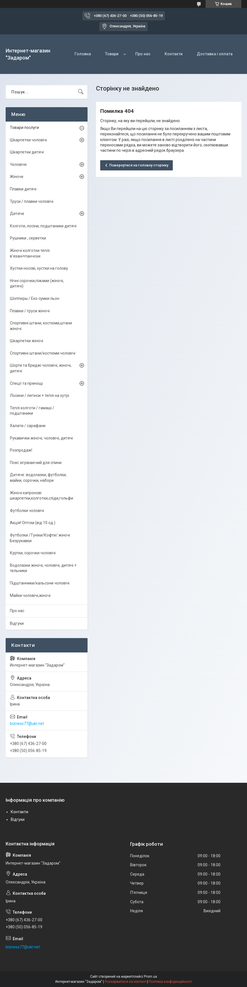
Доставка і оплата (215, 54)
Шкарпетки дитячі (27, 152)
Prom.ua (150, 977)
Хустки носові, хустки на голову (39, 268)
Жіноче (16, 176)
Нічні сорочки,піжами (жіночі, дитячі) (37, 283)
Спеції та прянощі (26, 383)
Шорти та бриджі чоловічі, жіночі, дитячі (40, 368)
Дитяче (17, 213)
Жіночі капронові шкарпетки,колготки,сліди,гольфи (41, 496)
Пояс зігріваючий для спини (36, 462)
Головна (83, 54)
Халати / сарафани (27, 425)
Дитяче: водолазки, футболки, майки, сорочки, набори (38, 477)
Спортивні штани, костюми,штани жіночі (41, 326)
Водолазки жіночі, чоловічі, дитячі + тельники (43, 568)
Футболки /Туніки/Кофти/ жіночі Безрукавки (40, 538)
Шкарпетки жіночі (26, 340)
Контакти (174, 54)
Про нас (142, 54)
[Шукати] (81, 92)
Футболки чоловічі (27, 510)
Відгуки (17, 623)
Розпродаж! (21, 450)
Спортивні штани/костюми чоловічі (42, 353)
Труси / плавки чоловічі (31, 201)
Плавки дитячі (23, 189)
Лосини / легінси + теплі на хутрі (39, 395)
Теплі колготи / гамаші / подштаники (32, 411)
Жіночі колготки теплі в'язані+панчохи (30, 253)
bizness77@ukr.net (27, 723)
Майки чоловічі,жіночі (30, 595)
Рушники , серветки (28, 238)
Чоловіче (18, 164)
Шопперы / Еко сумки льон (34, 298)
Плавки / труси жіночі (30, 311)
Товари (112, 54)
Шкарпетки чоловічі (28, 140)
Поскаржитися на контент (125, 982)
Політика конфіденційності (170, 982)
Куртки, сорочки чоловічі (33, 553)
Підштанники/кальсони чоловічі (39, 583)
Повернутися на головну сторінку (138, 165)
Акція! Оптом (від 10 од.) (32, 522)
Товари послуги (24, 127)
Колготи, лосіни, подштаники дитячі (43, 226)
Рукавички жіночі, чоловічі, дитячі (41, 438)
